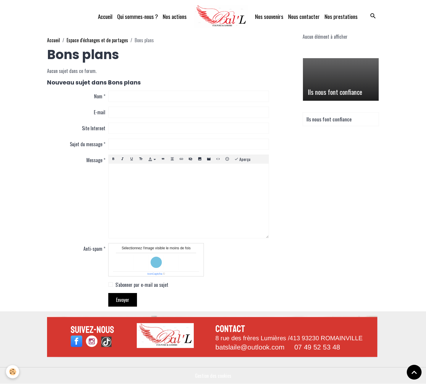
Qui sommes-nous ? (137, 16)
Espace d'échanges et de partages (97, 40)
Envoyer (122, 299)
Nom (98, 96)
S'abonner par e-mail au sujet (141, 284)
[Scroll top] (414, 372)
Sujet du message (86, 144)
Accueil (105, 16)
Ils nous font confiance (335, 92)
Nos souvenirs (269, 16)
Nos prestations (341, 16)
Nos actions (175, 16)
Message (94, 160)
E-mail (99, 112)
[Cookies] (12, 371)
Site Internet (93, 128)
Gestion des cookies (213, 375)
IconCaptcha (154, 273)
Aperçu (242, 159)
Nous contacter (304, 16)
